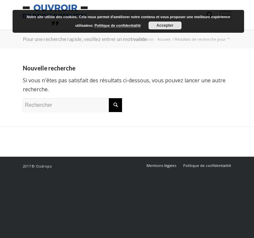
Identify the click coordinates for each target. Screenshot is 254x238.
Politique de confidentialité (118, 25)
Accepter (164, 25)
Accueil (163, 39)
